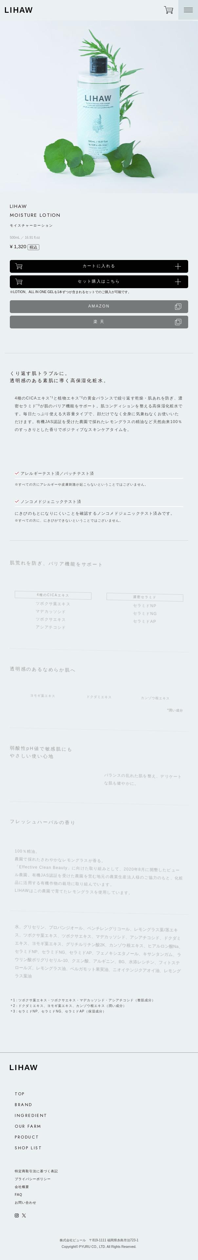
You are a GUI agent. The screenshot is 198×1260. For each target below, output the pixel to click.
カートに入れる (99, 266)
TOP (20, 1094)
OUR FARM (28, 1126)
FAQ (18, 1194)
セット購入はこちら (99, 281)
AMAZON (99, 306)
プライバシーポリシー (33, 1179)
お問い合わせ (25, 1202)
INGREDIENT (31, 1115)
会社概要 (22, 1187)
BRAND (23, 1105)
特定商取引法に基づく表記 (36, 1171)
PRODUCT (27, 1137)
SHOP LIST (28, 1148)
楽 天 (99, 321)
